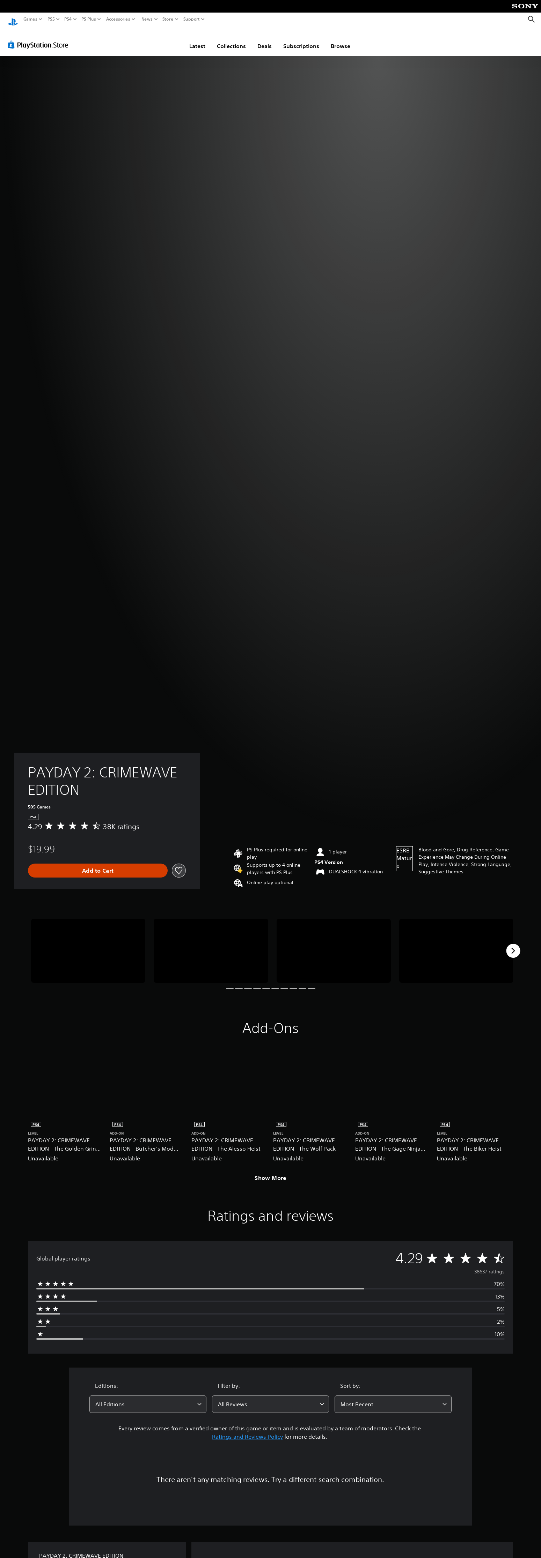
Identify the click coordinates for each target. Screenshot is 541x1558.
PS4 (68, 19)
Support (191, 19)
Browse (340, 39)
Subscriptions (301, 39)
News (147, 19)
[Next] (513, 944)
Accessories (118, 19)
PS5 (51, 19)
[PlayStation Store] (40, 38)
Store (168, 19)
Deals (264, 39)
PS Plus (88, 19)
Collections (231, 39)
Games (30, 19)
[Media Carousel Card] (88, 944)
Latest (197, 39)
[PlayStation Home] (13, 19)
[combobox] (147, 1397)
